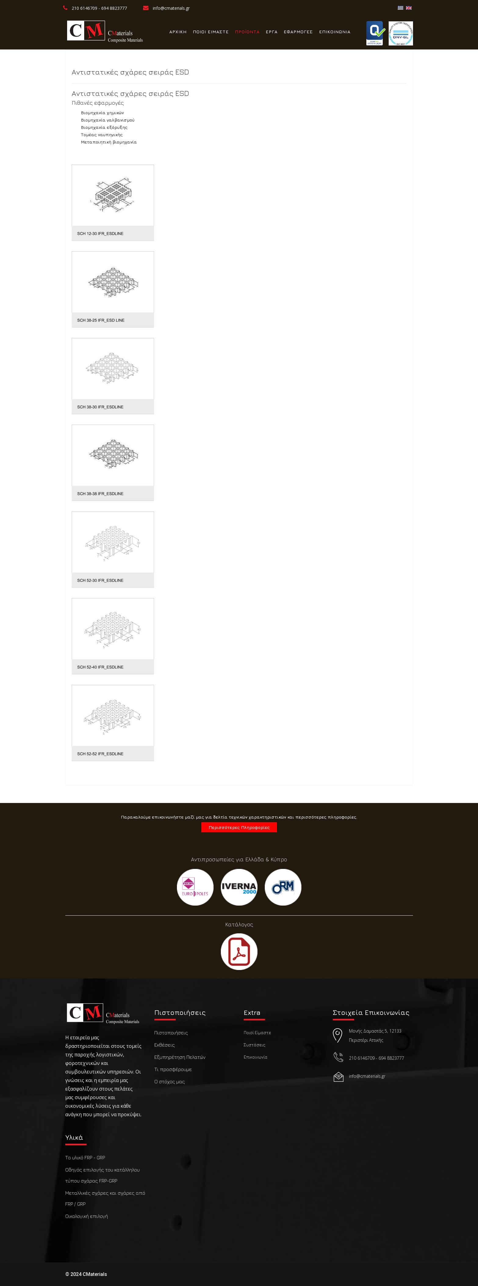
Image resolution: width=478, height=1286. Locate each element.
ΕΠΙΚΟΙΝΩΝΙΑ (334, 31)
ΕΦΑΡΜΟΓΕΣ (298, 31)
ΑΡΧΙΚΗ (178, 31)
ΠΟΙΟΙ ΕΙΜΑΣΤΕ (211, 31)
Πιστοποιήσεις (171, 1032)
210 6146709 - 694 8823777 (99, 8)
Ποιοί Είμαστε (257, 1032)
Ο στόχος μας (169, 1081)
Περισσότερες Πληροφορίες (239, 827)
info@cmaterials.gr (171, 8)
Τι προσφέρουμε (173, 1069)
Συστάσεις (254, 1044)
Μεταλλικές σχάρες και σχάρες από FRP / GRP (105, 1198)
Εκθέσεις (164, 1045)
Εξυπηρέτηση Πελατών (180, 1057)
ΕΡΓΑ (272, 31)
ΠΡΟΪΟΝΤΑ (247, 31)
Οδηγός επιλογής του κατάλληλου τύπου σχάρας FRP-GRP (102, 1175)
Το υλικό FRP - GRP (85, 1157)
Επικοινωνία (256, 1056)
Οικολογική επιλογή (86, 1216)
